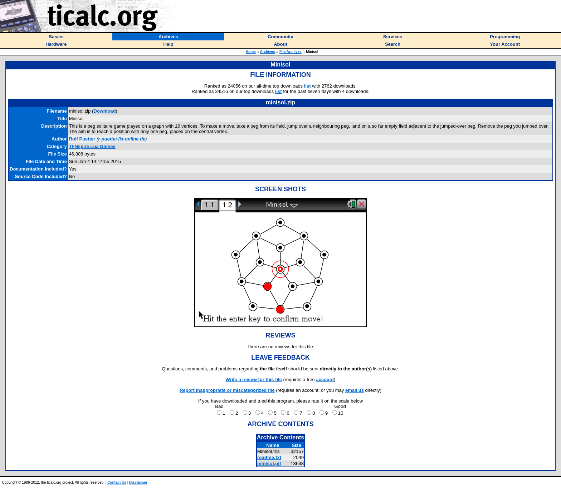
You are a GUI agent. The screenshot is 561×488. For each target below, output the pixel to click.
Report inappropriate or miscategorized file (227, 390)
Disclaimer (138, 482)
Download (104, 111)
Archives (267, 52)
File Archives (290, 52)
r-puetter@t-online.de (121, 139)
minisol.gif (269, 463)
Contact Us (116, 482)
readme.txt (269, 457)
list (307, 86)
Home (251, 52)
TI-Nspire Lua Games (92, 146)
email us (354, 390)
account (325, 379)
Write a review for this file (254, 379)
